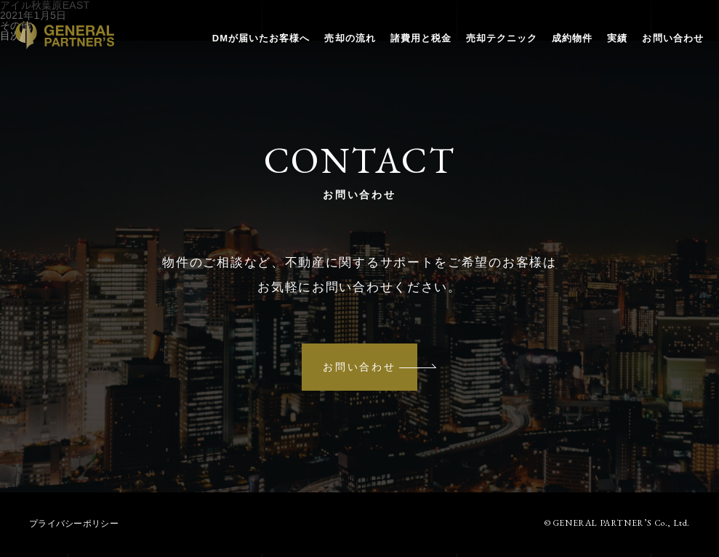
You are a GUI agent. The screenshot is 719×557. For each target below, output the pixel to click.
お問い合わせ (659, 49)
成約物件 (558, 49)
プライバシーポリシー (74, 527)
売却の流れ (336, 49)
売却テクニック (487, 49)
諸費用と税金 (407, 49)
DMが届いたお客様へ (247, 49)
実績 (604, 49)
